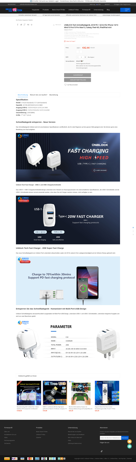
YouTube (120, 447)
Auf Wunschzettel (72, 85)
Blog (108, 10)
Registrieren (126, 4)
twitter (21, 24)
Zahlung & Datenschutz (75, 443)
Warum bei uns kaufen (74, 431)
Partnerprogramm (9, 440)
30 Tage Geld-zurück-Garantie (51, 15)
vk (28, 24)
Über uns (7, 431)
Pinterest (115, 447)
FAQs (69, 440)
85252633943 (12, 4)
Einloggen (117, 4)
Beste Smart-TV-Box (58, 10)
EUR (79, 48)
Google (125, 447)
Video (5, 437)
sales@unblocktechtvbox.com (28, 4)
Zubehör (31, 20)
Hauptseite (35, 10)
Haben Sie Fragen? (70, 41)
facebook (17, 24)
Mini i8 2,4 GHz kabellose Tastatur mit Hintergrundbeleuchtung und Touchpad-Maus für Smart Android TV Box (80, 408)
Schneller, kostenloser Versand (27, 15)
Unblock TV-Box (74, 10)
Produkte (46, 10)
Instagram (106, 447)
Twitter (111, 447)
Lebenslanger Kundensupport (111, 15)
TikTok (101, 451)
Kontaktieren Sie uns (10, 434)
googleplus (24, 24)
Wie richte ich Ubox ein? (75, 437)
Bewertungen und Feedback (76, 434)
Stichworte (7, 443)
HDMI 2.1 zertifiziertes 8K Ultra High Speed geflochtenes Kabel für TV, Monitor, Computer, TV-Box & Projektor (55, 408)
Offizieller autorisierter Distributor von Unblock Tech (81, 15)
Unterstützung (98, 10)
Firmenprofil (86, 10)
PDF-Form (58, 25)
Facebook (101, 447)
